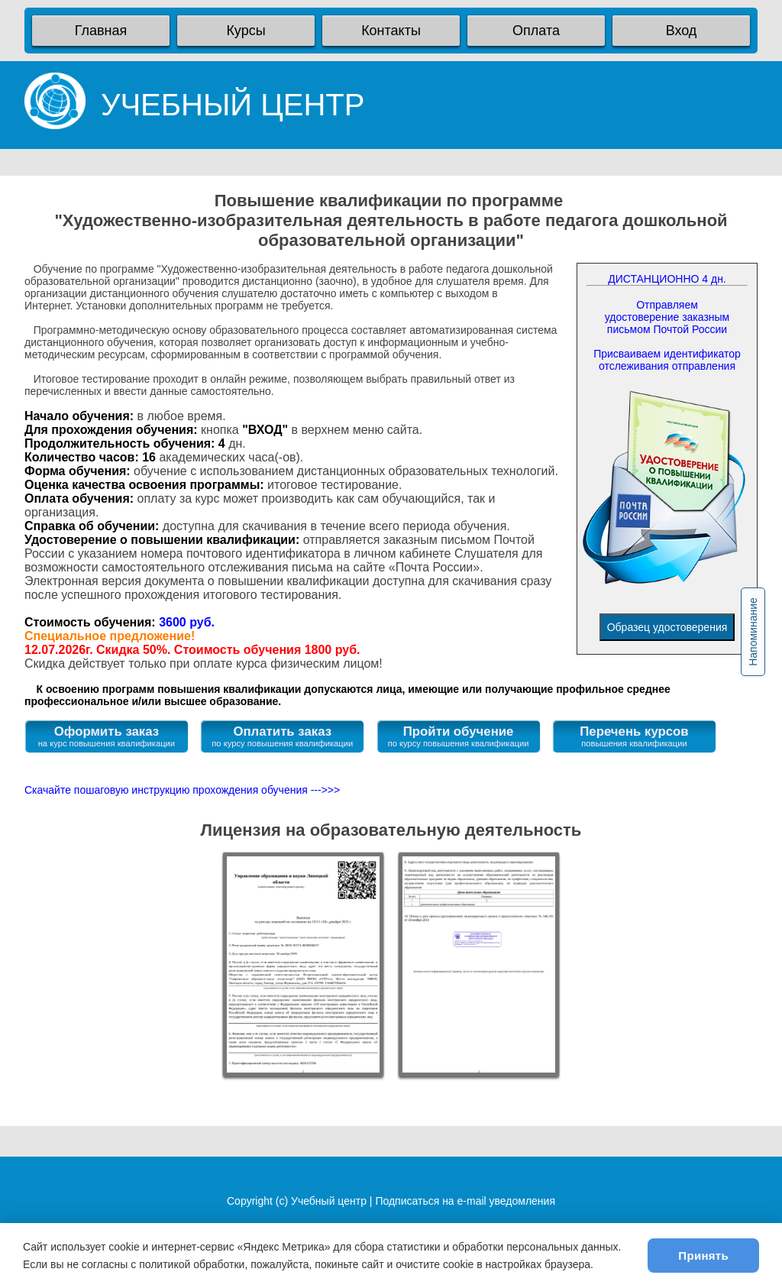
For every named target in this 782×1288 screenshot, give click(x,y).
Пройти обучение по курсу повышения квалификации (458, 736)
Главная (101, 30)
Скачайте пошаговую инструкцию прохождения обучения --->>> (182, 790)
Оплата (536, 30)
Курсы (245, 30)
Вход (681, 30)
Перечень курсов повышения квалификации (634, 736)
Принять (703, 1255)
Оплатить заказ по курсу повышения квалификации (282, 736)
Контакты (391, 30)
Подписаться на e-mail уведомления (465, 1201)
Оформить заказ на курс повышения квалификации (106, 736)
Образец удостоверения (667, 627)
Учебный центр (329, 1201)
